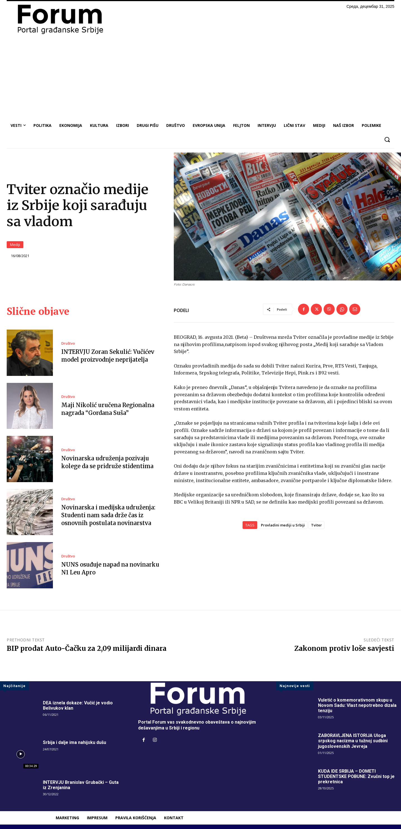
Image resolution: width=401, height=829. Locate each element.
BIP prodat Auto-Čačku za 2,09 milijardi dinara (87, 648)
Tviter (316, 525)
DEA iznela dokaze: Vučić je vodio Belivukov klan (78, 705)
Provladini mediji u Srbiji (283, 525)
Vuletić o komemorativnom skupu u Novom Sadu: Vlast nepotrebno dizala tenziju (357, 705)
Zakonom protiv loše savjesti (344, 648)
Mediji (15, 244)
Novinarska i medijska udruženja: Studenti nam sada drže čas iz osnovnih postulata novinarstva (108, 515)
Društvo (68, 343)
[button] (387, 139)
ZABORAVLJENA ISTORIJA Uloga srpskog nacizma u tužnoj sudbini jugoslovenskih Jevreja (353, 741)
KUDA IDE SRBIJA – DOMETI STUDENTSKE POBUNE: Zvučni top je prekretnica (356, 776)
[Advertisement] (200, 77)
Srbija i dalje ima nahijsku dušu (74, 742)
